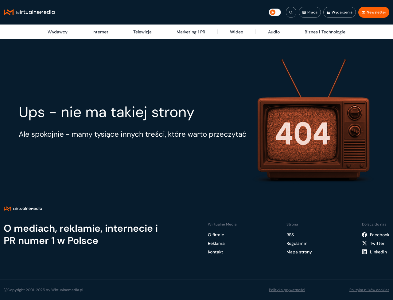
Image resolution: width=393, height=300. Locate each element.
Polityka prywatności (287, 289)
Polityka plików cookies (369, 289)
